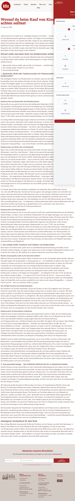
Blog (38, 8)
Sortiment (17, 4)
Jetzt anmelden (61, 460)
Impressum (60, 474)
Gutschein (58, 4)
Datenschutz (60, 476)
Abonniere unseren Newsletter (37, 450)
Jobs (50, 4)
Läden (26, 4)
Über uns (42, 4)
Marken (34, 4)
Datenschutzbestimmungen (34, 464)
